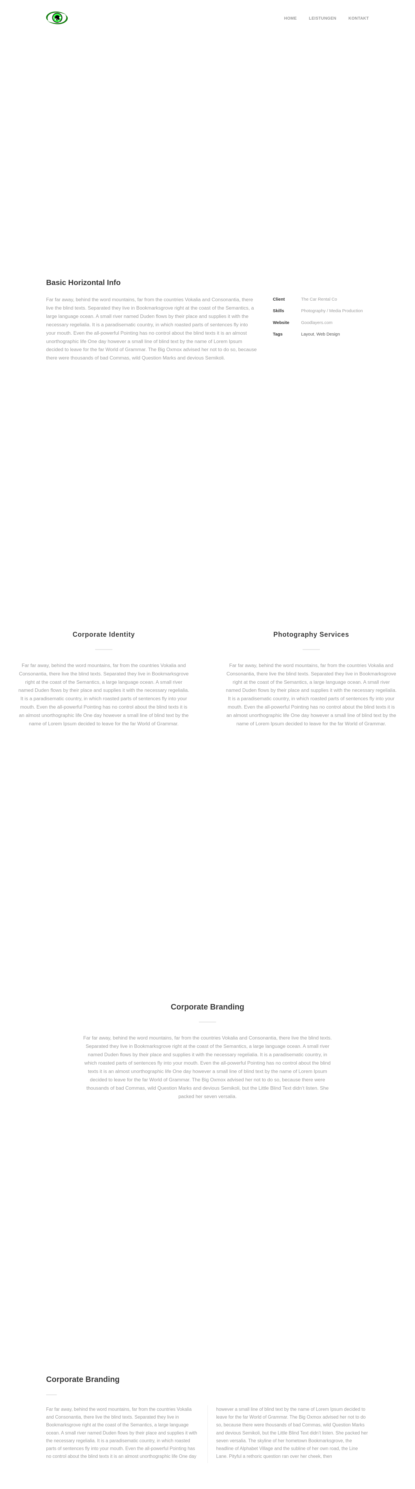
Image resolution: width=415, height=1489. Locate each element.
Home (290, 18)
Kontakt (358, 18)
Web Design (328, 333)
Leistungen (322, 18)
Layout (307, 333)
